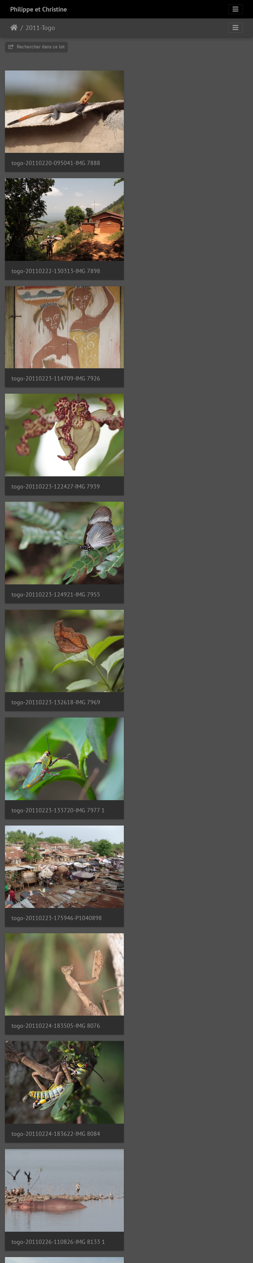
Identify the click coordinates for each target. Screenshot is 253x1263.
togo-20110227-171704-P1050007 (183, 798)
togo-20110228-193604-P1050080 (183, 1117)
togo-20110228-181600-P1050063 (183, 1010)
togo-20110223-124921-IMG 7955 (56, 373)
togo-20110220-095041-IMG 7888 (56, 161)
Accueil (14, 28)
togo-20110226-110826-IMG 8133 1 (58, 692)
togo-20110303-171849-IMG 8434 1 (185, 1223)
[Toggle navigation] (235, 9)
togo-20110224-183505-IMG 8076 (56, 586)
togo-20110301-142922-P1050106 (57, 1223)
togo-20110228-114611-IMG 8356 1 (185, 904)
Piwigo (141, 1249)
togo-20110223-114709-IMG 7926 (56, 267)
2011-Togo (40, 27)
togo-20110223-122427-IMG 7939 (182, 267)
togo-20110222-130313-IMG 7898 (182, 161)
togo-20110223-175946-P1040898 (183, 479)
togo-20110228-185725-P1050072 (57, 1117)
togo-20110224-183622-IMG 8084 (182, 586)
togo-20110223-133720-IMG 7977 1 (58, 480)
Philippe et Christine (38, 9)
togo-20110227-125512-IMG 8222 (182, 692)
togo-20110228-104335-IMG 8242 (56, 904)
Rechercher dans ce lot (36, 46)
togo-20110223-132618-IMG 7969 (182, 373)
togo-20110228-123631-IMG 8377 (56, 1011)
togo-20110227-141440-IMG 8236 (56, 798)
